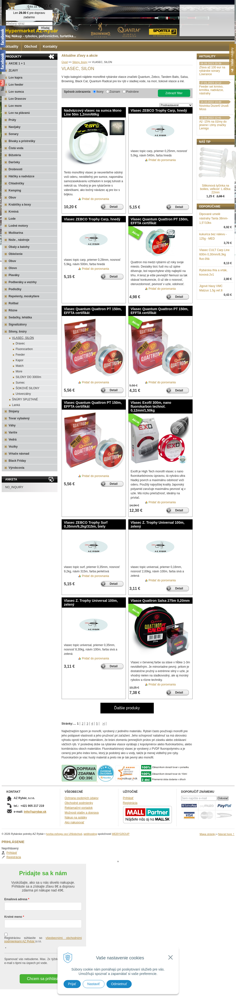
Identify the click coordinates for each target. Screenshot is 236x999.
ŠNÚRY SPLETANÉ (25, 399)
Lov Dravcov (17, 98)
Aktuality (11, 46)
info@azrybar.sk (35, 811)
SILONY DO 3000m (28, 377)
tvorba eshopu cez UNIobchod (64, 833)
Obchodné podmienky (79, 803)
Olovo (13, 268)
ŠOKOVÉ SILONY (28, 388)
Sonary (14, 134)
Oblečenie (16, 254)
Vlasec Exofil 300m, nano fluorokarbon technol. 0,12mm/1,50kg (151, 406)
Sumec (20, 382)
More (19, 371)
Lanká (16, 405)
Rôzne (13, 310)
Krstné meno (13, 897)
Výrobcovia (16, 467)
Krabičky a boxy (20, 204)
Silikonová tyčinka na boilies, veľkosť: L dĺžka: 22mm (215, 214)
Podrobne (132, 91)
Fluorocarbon (24, 349)
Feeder (20, 354)
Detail (114, 206)
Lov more (15, 106)
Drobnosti (16, 169)
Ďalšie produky (127, 708)
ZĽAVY (13, 70)
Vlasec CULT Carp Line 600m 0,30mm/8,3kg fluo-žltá (214, 280)
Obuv (12, 197)
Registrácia (211, 71)
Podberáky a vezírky (23, 282)
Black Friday (17, 460)
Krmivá (14, 211)
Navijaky (15, 127)
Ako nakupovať (74, 822)
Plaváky (14, 275)
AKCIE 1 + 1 (17, 63)
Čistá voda (16, 148)
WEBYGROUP (121, 833)
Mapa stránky (208, 834)
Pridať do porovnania (95, 199)
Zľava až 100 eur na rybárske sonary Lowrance (212, 96)
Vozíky (13, 446)
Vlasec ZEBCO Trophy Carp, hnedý (159, 110)
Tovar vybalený (19, 418)
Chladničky (16, 183)
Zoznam (115, 91)
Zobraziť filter (174, 93)
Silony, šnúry (18, 331)
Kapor (20, 360)
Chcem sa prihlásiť (43, 959)
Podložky (15, 289)
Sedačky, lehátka (20, 317)
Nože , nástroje (19, 240)
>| (103, 723)
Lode (12, 218)
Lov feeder (16, 84)
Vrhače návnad (19, 453)
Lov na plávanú (19, 113)
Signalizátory (18, 324)
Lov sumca (16, 91)
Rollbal (13, 303)
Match (20, 366)
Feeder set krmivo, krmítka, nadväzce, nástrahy (211, 115)
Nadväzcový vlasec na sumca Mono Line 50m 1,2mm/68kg (93, 112)
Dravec (20, 343)
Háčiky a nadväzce (21, 176)
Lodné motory (18, 225)
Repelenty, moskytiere (24, 296)
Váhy (12, 425)
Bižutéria (15, 155)
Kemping (15, 190)
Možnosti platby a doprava (82, 812)
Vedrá (13, 439)
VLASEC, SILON (23, 338)
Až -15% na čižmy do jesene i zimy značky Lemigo (213, 150)
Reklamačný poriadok (79, 808)
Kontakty (50, 46)
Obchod (30, 46)
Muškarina (16, 232)
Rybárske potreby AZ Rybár (26, 13)
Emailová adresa (15, 880)
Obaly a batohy (19, 247)
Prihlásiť (209, 67)
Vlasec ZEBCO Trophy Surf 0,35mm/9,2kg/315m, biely (86, 524)
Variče (13, 432)
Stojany (14, 411)
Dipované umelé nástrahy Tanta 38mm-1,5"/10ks (213, 244)
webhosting (90, 833)
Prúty (12, 120)
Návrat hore (226, 834)
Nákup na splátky (76, 817)
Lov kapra (16, 77)
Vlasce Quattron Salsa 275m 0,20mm (160, 601)
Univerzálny (23, 394)
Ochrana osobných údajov (81, 798)
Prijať (72, 984)
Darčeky (14, 162)
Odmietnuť (119, 984)
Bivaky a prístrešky (22, 141)
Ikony (100, 91)
